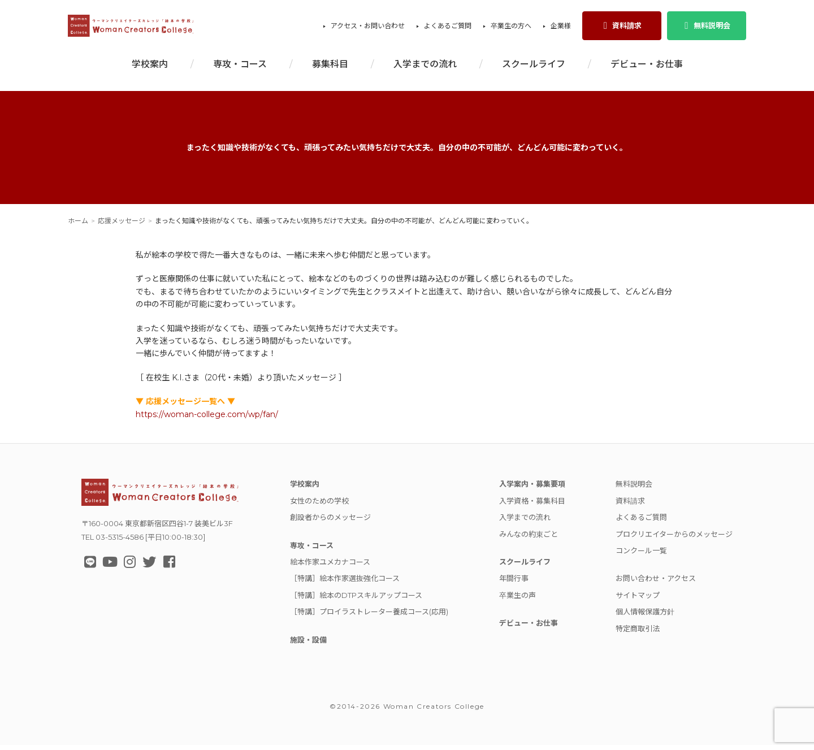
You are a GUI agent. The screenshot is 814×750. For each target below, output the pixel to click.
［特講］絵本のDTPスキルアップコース (356, 600)
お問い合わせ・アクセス (656, 583)
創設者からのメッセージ (330, 522)
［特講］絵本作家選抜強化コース (345, 583)
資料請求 (622, 28)
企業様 (561, 28)
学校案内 (150, 69)
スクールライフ (533, 69)
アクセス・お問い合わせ (368, 28)
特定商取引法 (638, 633)
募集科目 (330, 69)
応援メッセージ (121, 226)
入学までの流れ (425, 69)
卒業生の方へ (511, 28)
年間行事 (514, 583)
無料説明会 (706, 28)
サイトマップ (638, 600)
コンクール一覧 (641, 555)
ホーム (78, 226)
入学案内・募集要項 (532, 488)
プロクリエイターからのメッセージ (674, 539)
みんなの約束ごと (528, 539)
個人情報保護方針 (645, 616)
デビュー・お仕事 (646, 69)
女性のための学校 (319, 505)
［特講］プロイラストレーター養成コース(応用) (369, 616)
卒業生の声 (517, 600)
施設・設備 (308, 644)
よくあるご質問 (447, 28)
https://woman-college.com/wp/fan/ (207, 419)
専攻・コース (240, 69)
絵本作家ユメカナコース (330, 566)
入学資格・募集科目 (532, 505)
